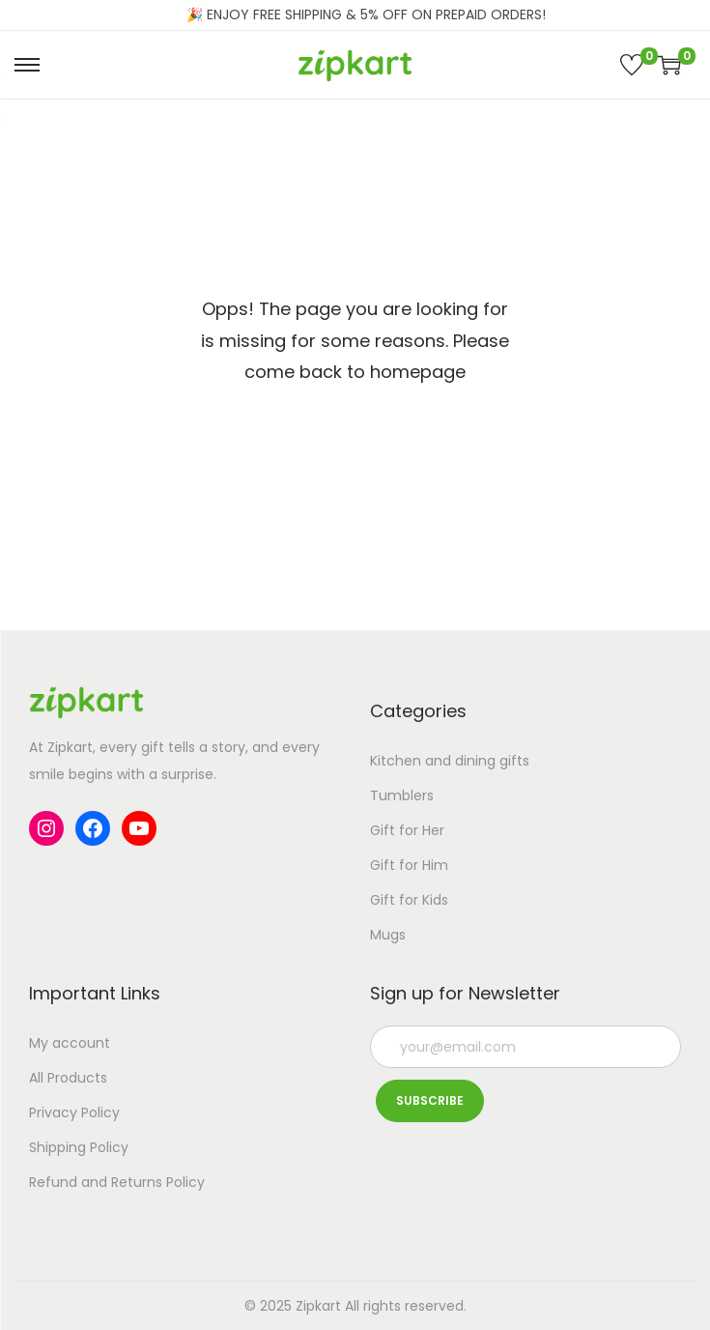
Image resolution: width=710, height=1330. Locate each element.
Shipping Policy (78, 1147)
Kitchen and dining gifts (449, 760)
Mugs (388, 934)
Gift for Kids (409, 900)
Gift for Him (409, 865)
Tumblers (402, 795)
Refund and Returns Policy (117, 1182)
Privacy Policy (74, 1112)
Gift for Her (407, 830)
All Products (68, 1077)
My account (69, 1043)
